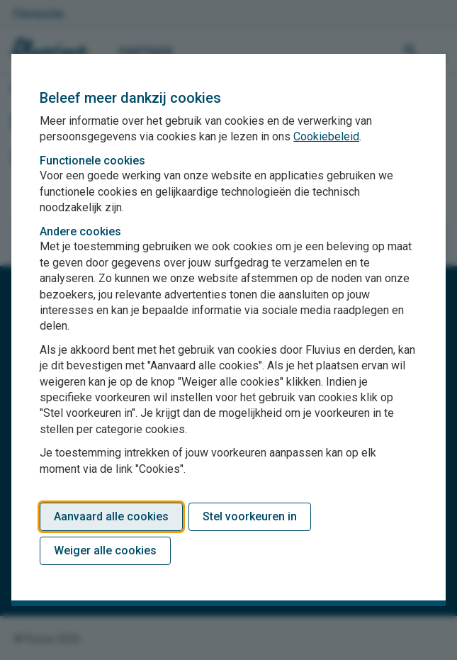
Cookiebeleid (326, 136)
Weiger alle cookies (105, 550)
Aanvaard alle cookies (111, 516)
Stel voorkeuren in (250, 516)
